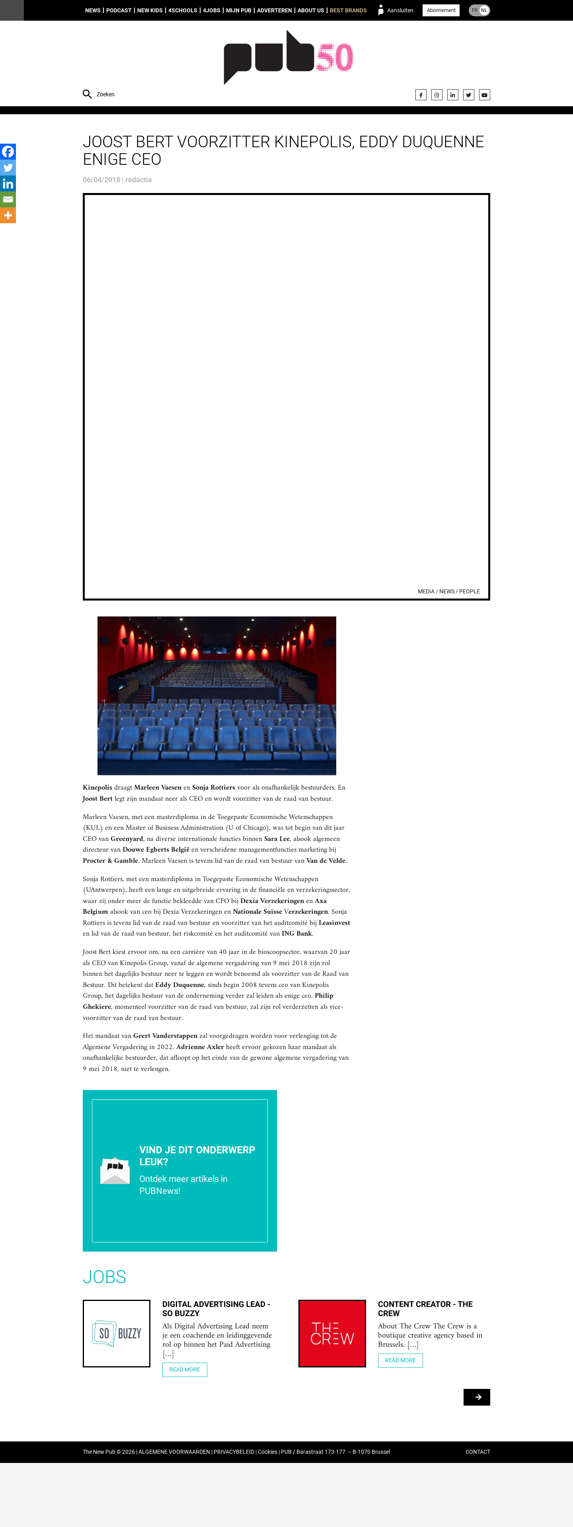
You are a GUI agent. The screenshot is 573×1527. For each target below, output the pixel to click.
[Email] (8, 199)
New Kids (150, 10)
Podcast (119, 10)
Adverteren (274, 10)
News (93, 10)
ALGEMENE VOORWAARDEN (174, 1516)
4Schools (182, 10)
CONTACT (478, 1516)
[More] (8, 215)
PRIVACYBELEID (234, 1516)
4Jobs (211, 10)
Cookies (267, 1516)
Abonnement (441, 10)
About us (311, 10)
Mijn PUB (238, 10)
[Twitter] (8, 168)
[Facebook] (8, 152)
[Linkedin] (8, 183)
